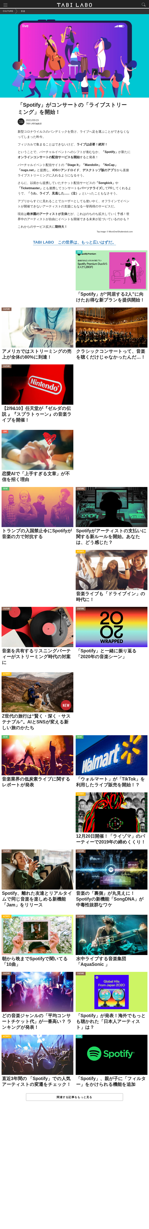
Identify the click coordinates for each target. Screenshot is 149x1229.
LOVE (5, 433)
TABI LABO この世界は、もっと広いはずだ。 (74, 243)
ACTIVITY (80, 553)
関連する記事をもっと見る (74, 1098)
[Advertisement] (74, 1169)
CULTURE (6, 310)
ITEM (79, 253)
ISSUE (5, 490)
